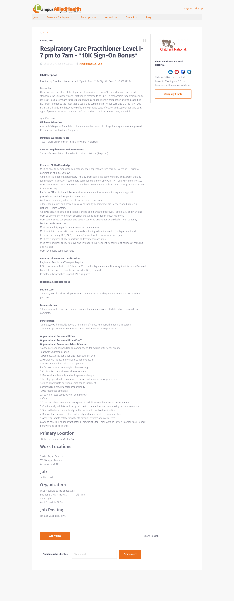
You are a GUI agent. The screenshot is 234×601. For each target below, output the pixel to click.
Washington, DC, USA (91, 63)
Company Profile (173, 94)
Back (45, 32)
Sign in (188, 8)
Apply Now (55, 535)
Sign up (199, 8)
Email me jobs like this (55, 554)
